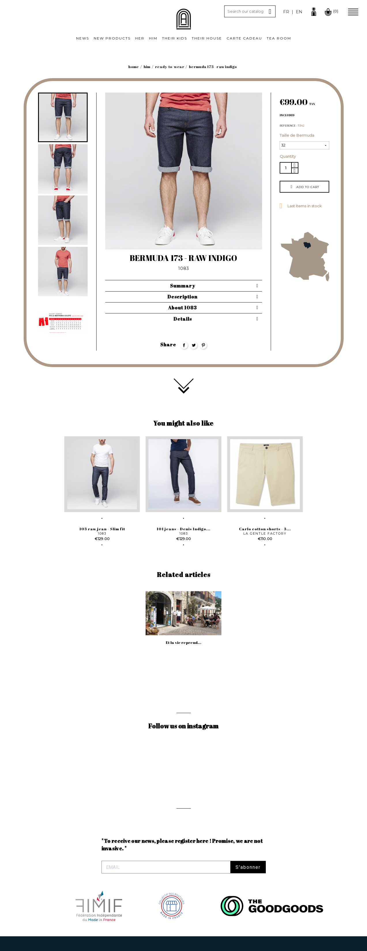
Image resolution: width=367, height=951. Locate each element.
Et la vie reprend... (183, 642)
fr (286, 11)
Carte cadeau (244, 38)
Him (153, 38)
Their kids (174, 38)
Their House (207, 38)
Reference (288, 125)
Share (184, 345)
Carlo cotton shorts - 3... (265, 528)
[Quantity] (285, 168)
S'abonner (248, 867)
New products (112, 38)
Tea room (279, 38)
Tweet (193, 345)
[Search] (250, 11)
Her (139, 38)
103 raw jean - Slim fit (102, 528)
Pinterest (203, 345)
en (299, 11)
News (82, 38)
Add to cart (304, 187)
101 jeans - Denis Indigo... (183, 528)
